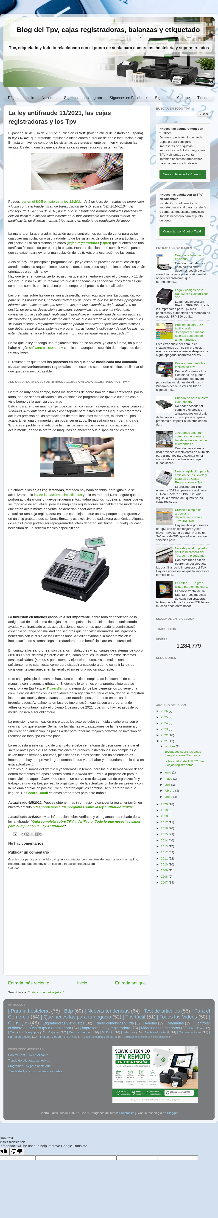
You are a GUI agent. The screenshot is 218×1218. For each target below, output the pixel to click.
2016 (165, 828)
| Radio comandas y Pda (113, 1023)
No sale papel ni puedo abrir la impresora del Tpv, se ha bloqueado (191, 552)
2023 (165, 729)
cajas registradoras (83, 243)
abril (168, 784)
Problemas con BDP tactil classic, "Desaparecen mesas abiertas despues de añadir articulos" (189, 332)
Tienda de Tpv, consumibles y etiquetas (35, 1071)
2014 (165, 840)
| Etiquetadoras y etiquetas (62, 1023)
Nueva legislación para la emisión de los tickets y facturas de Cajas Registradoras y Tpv (192, 477)
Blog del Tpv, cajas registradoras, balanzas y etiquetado (108, 29)
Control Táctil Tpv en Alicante (28, 1055)
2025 (165, 717)
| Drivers (72, 1036)
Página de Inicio (21, 98)
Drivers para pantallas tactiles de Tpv (190, 365)
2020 (165, 804)
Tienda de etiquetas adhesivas (29, 1060)
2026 (165, 711)
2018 (165, 816)
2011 (165, 858)
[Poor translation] (16, 1151)
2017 (165, 822)
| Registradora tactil (156, 1032)
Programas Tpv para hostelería (29, 1066)
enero (169, 796)
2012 (165, 852)
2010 (165, 864)
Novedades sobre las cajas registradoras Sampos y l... (184, 753)
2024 (165, 723)
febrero (170, 790)
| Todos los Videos (177, 1017)
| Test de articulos (160, 1011)
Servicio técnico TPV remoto (182, 174)
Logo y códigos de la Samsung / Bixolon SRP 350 (191, 293)
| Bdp (67, 1011)
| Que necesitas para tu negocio (76, 1017)
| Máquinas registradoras (159, 1028)
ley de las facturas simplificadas (58, 495)
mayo (169, 778)
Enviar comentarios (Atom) (46, 992)
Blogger (172, 1113)
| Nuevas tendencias (107, 1011)
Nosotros (49, 98)
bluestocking (127, 1113)
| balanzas (128, 1032)
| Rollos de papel (50, 1036)
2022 (165, 735)
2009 (165, 870)
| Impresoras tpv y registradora (105, 1028)
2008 (165, 876)
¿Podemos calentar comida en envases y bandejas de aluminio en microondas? (191, 438)
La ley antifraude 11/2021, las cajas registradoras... (184, 763)
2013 (165, 846)
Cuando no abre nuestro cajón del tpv (191, 399)
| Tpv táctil (134, 1017)
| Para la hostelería (29, 1011)
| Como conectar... (79, 1032)
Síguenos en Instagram (83, 98)
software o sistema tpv (46, 348)
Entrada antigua (130, 983)
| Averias (150, 1023)
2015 (165, 834)
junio (168, 772)
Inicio (82, 983)
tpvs (106, 243)
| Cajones (53, 1032)
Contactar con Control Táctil (182, 231)
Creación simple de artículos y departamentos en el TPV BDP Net (189, 515)
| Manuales (175, 1023)
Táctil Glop (196, 1028)
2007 (165, 882)
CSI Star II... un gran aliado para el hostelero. (191, 584)
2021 (165, 741)
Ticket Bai (55, 688)
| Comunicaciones (189, 1032)
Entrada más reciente (28, 983)
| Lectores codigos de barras (99, 1036)
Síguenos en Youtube (172, 98)
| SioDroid (107, 1032)
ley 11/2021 (73, 201)
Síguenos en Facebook (128, 98)
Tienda (202, 98)
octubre (170, 746)
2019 (165, 810)
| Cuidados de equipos (23, 1032)
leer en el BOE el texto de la (42, 201)
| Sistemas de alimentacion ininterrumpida (145, 1036)
